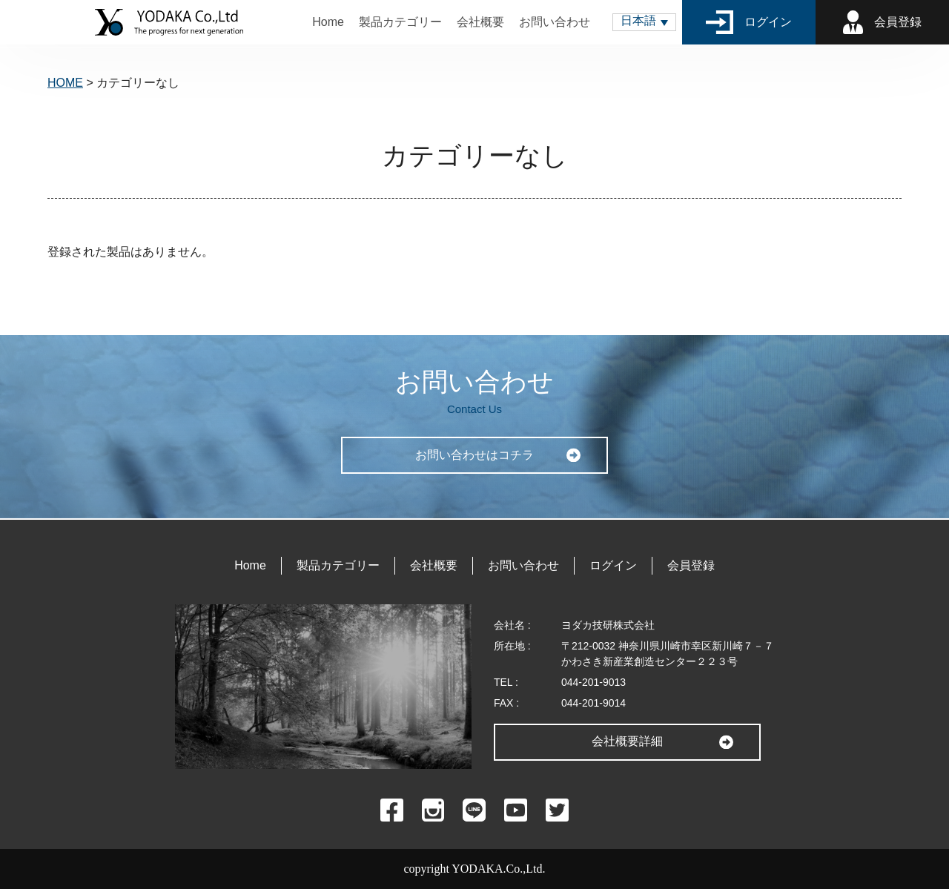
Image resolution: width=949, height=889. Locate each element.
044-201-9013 (593, 682)
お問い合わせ (554, 22)
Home (328, 22)
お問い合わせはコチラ (474, 455)
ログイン (749, 22)
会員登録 (882, 22)
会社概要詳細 (627, 741)
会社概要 (480, 22)
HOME (65, 82)
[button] (644, 22)
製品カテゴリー (400, 22)
